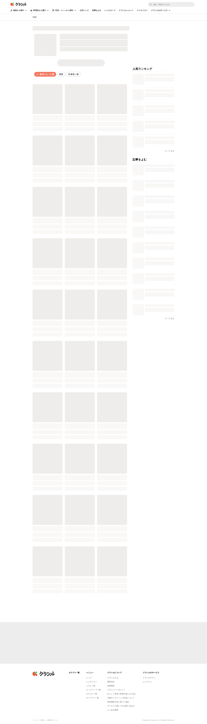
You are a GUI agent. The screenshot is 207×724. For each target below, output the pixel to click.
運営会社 (111, 682)
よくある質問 (112, 710)
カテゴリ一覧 (91, 694)
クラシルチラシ (149, 678)
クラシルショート (126, 10)
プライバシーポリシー (116, 690)
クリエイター (142, 10)
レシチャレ (147, 682)
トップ (89, 678)
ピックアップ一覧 (93, 690)
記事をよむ (96, 10)
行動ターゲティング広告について (120, 698)
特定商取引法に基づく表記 (118, 702)
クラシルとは (112, 678)
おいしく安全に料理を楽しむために (121, 694)
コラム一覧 (90, 686)
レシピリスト (91, 682)
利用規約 (111, 686)
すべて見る (169, 319)
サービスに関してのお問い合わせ (120, 706)
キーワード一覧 (92, 698)
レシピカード (110, 10)
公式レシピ (84, 10)
